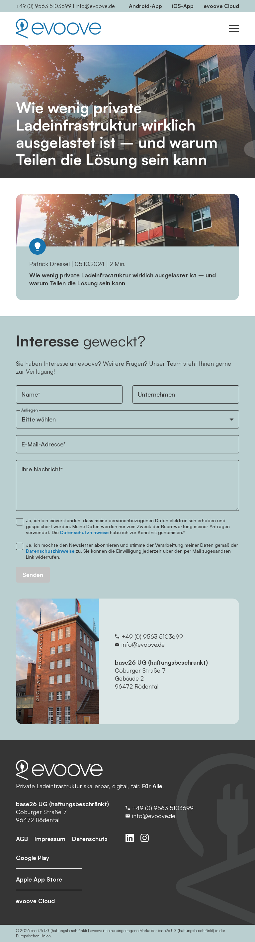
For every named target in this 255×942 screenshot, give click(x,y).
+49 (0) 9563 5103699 (43, 6)
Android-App (145, 6)
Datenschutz (90, 838)
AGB (22, 838)
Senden (33, 574)
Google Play (32, 857)
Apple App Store (39, 879)
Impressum (50, 838)
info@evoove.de (95, 6)
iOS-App (183, 6)
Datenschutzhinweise (84, 532)
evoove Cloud (221, 6)
